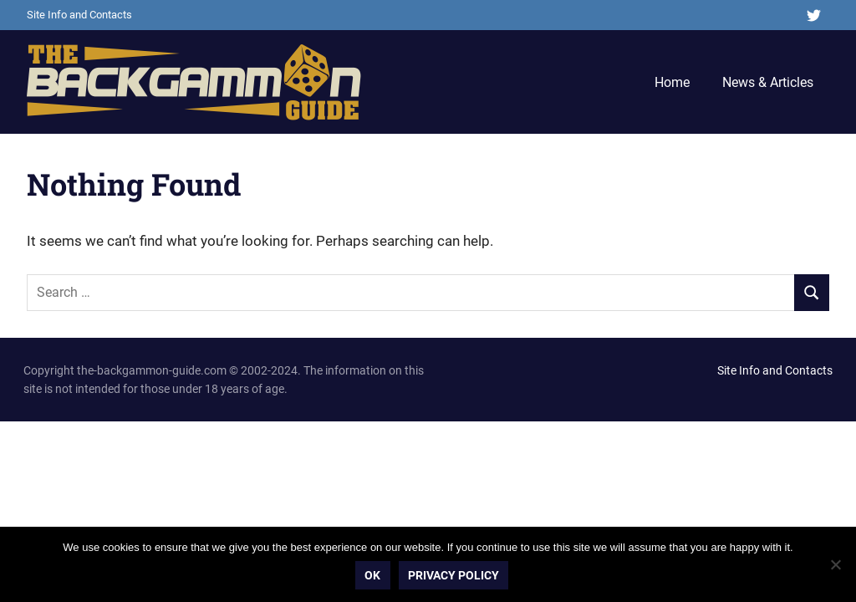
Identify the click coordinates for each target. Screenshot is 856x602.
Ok (373, 575)
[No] (835, 564)
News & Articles (767, 82)
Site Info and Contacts (79, 14)
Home (672, 82)
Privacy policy (453, 575)
